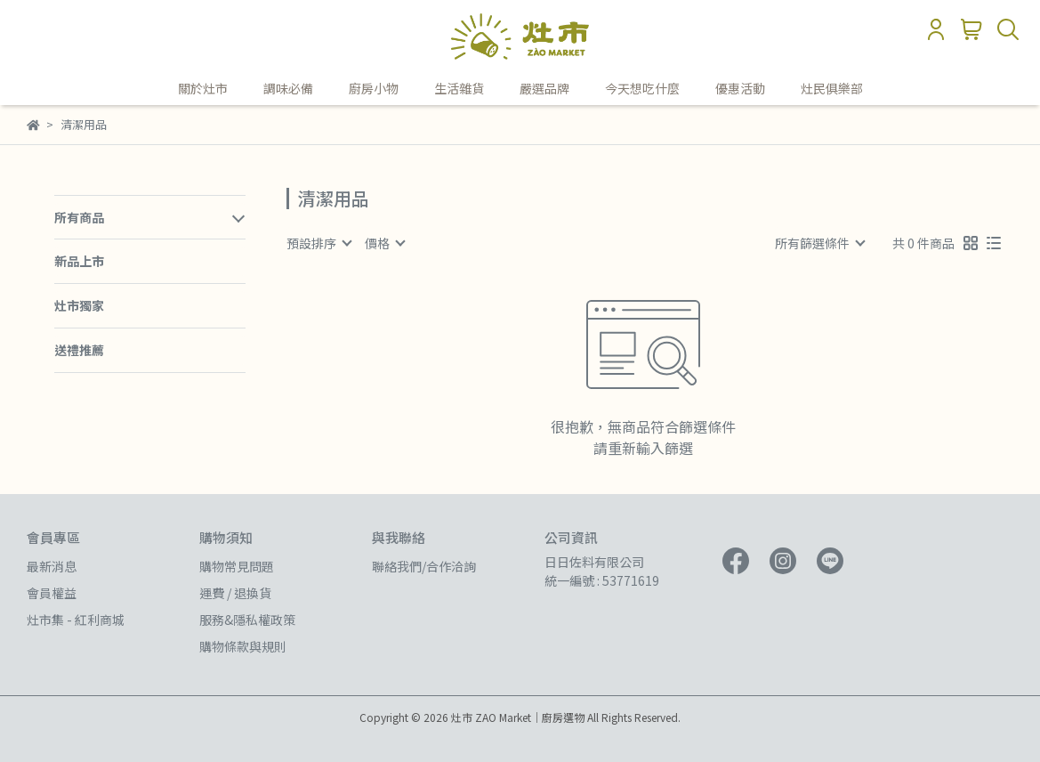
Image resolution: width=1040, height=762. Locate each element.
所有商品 (79, 217)
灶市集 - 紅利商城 (76, 619)
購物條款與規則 (242, 646)
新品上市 (79, 261)
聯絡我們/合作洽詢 (424, 566)
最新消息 (52, 566)
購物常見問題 (236, 566)
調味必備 (288, 88)
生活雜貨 (459, 88)
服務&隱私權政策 (247, 619)
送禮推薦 (79, 350)
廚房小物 (374, 88)
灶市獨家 (79, 305)
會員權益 (52, 593)
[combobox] (318, 243)
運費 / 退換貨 (235, 593)
